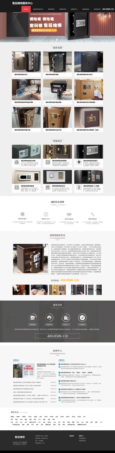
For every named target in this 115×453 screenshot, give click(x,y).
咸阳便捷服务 (92, 228)
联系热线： (65, 283)
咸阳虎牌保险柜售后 (38, 9)
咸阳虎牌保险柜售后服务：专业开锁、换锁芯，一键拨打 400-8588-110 (30, 398)
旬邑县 (67, 416)
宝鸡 (21, 419)
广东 (101, 422)
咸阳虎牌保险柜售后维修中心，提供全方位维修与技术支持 (75, 400)
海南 (23, 424)
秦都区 (12, 416)
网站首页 (26, 9)
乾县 (41, 416)
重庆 (28, 424)
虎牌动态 (16, 360)
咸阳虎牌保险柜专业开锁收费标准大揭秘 (23, 392)
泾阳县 (35, 416)
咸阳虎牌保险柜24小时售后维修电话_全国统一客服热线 (27, 385)
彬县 (57, 416)
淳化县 (73, 416)
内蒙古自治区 (32, 422)
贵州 (37, 424)
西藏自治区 (48, 424)
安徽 (68, 422)
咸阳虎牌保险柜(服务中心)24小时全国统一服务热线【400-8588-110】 (30, 405)
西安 (12, 419)
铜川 (16, 419)
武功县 (79, 416)
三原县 (29, 416)
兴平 (84, 416)
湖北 (91, 422)
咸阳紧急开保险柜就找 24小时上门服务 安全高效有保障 (27, 388)
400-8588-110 (57, 345)
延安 (35, 419)
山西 (26, 422)
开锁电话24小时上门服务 (41, 436)
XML (41, 443)
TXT (44, 443)
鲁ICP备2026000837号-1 (20, 445)
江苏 (59, 422)
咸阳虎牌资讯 (82, 438)
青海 (64, 424)
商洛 (53, 419)
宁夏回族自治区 (71, 424)
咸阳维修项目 (51, 9)
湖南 (96, 422)
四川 (32, 424)
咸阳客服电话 (97, 9)
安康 (49, 419)
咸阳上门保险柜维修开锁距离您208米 (22, 395)
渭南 (30, 419)
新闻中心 (81, 436)
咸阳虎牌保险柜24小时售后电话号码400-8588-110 (73, 367)
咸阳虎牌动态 (82, 440)
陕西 (54, 424)
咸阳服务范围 (62, 9)
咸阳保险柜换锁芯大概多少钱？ (69, 384)
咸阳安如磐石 (22, 228)
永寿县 (51, 416)
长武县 (62, 416)
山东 (82, 422)
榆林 (44, 419)
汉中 (40, 419)
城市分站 (19, 412)
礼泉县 (46, 416)
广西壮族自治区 (16, 424)
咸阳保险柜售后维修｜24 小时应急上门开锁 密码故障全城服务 (28, 401)
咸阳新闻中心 (74, 9)
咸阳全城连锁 (69, 228)
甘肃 (59, 424)
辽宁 (39, 422)
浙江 (64, 422)
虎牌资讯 (61, 360)
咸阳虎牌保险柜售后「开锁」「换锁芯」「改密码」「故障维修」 (77, 375)
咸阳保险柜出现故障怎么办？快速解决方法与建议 (73, 392)
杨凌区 (18, 416)
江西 (78, 422)
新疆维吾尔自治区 (81, 424)
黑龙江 (49, 422)
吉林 (44, 422)
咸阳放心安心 (46, 228)
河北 (21, 422)
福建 (73, 422)
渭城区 (24, 416)
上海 (54, 422)
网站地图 (37, 443)
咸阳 (26, 419)
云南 (42, 424)
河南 (87, 422)
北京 (12, 422)
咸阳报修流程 (85, 9)
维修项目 (71, 436)
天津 (16, 422)
